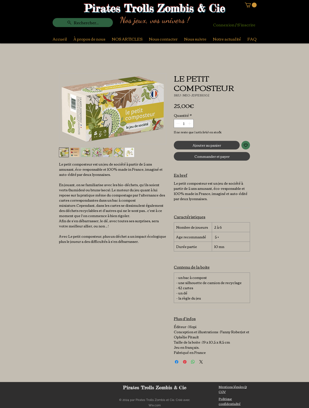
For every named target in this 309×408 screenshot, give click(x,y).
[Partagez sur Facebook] (176, 361)
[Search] (255, 18)
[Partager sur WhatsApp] (192, 361)
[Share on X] (201, 361)
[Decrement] (177, 123)
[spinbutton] (183, 123)
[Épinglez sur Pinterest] (184, 361)
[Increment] (190, 123)
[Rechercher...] (83, 22)
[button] (251, 5)
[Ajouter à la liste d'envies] (245, 145)
